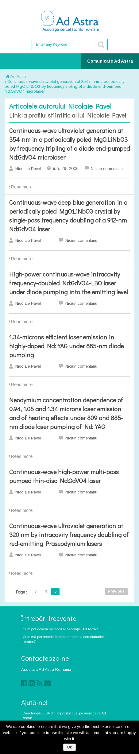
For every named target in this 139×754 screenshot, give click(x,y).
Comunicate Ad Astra (110, 61)
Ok (69, 747)
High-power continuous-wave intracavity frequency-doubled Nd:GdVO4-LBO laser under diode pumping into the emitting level (68, 283)
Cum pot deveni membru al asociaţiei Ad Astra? (60, 629)
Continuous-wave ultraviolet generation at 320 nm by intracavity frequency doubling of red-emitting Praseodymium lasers (69, 534)
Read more (22, 186)
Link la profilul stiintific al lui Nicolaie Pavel (67, 115)
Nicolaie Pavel (28, 168)
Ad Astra (16, 76)
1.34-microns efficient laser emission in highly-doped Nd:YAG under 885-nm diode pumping (66, 346)
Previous (116, 591)
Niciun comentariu (107, 168)
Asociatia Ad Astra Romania (46, 669)
